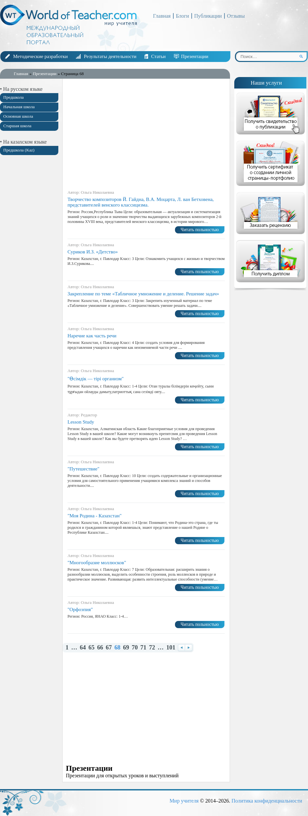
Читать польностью (200, 229)
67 (109, 648)
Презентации (194, 56)
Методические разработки (40, 56)
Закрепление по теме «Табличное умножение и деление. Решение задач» (143, 293)
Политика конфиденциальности (266, 801)
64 (83, 648)
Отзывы (236, 16)
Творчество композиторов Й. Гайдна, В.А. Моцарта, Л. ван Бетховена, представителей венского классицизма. (140, 202)
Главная (162, 16)
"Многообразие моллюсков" (96, 562)
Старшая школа (17, 125)
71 (143, 648)
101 (171, 648)
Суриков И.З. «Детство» (92, 251)
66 (100, 648)
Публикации (208, 16)
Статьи (158, 56)
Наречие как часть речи (91, 335)
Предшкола (13, 97)
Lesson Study (80, 422)
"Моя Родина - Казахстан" (94, 515)
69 (126, 648)
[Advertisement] (29, 263)
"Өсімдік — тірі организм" (95, 378)
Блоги (182, 16)
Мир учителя (184, 801)
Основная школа (18, 116)
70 (135, 648)
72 (152, 648)
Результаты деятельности (110, 56)
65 (91, 648)
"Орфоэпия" (80, 609)
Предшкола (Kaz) (18, 150)
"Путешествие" (83, 468)
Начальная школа (19, 106)
